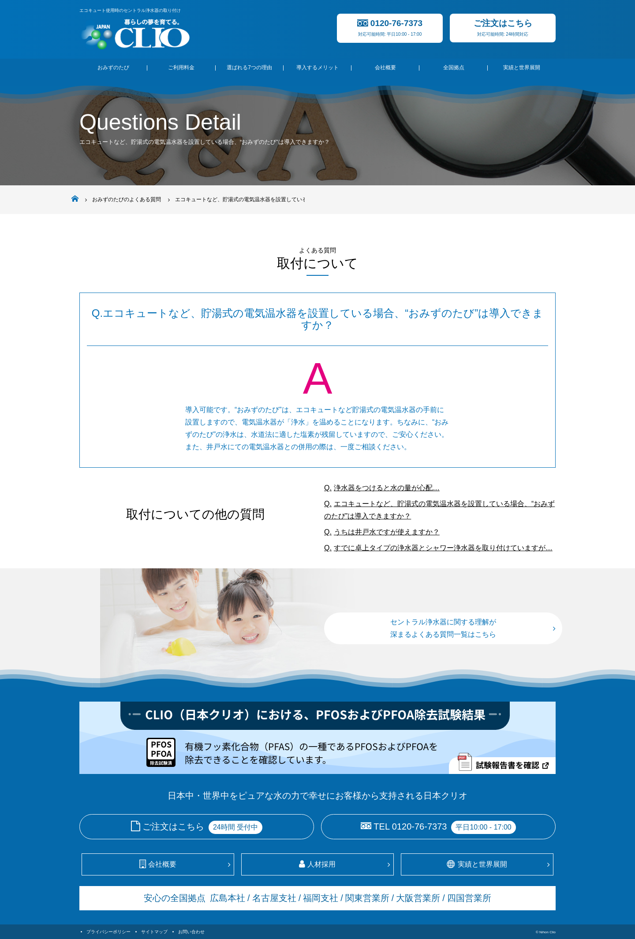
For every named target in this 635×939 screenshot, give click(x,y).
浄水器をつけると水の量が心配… (387, 488)
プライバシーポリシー (108, 931)
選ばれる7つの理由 (249, 67)
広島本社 (227, 898)
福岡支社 (320, 898)
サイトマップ (154, 931)
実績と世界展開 (521, 67)
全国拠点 (453, 67)
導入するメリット (317, 67)
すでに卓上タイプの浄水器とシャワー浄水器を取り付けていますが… (443, 548)
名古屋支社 (274, 898)
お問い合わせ (191, 931)
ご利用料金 (181, 67)
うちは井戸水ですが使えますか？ (387, 532)
